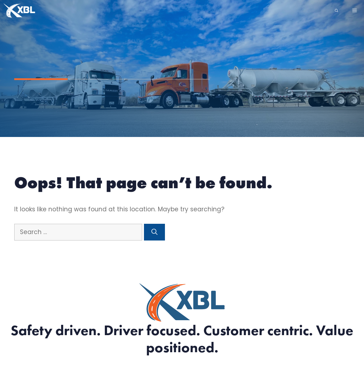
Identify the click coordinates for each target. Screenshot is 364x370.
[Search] (154, 232)
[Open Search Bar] (337, 10)
